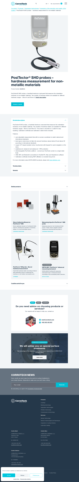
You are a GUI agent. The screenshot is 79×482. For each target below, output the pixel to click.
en (46, 3)
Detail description (41, 97)
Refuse (22, 475)
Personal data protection (25, 479)
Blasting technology (46, 405)
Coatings (43, 402)
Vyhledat (37, 3)
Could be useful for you (17, 283)
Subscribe (62, 385)
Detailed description (19, 120)
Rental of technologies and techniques (50, 420)
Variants (15, 170)
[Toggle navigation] (66, 4)
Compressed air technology (48, 412)
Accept (9, 475)
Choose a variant (17, 104)
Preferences (36, 475)
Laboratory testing (45, 425)
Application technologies (47, 407)
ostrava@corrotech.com (17, 464)
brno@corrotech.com (46, 445)
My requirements (55, 3)
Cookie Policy (16, 479)
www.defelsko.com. (54, 160)
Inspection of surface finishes (48, 423)
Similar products (16, 186)
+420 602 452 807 (47, 322)
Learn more (39, 357)
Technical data (17, 166)
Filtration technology (46, 410)
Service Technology (45, 418)
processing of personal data (35, 388)
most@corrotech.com (48, 320)
